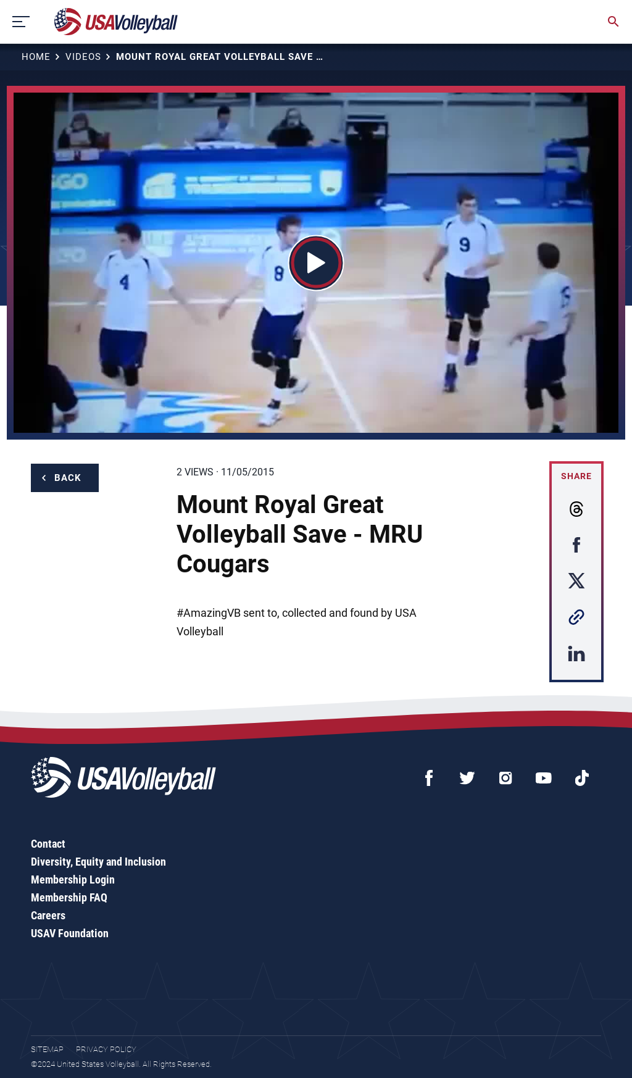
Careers (48, 915)
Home (36, 56)
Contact (48, 843)
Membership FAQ (69, 897)
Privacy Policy (106, 1049)
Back (67, 477)
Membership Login (73, 879)
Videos (83, 56)
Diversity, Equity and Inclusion (98, 861)
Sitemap (47, 1049)
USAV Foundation (70, 933)
